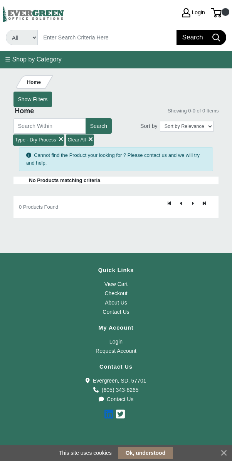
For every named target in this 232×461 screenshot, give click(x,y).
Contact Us (116, 312)
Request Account (116, 351)
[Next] (192, 204)
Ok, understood (145, 453)
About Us (116, 302)
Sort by (148, 126)
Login (116, 342)
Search (98, 126)
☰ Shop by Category (33, 59)
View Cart (116, 284)
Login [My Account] (193, 12)
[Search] (107, 37)
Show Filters (32, 99)
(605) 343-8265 (115, 390)
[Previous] (181, 204)
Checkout (115, 293)
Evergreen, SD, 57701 (116, 381)
